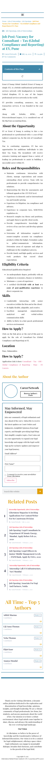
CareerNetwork (15, 522)
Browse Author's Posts (30, 394)
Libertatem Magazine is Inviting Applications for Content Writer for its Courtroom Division (23, 515)
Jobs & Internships (14, 21)
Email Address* (11, 453)
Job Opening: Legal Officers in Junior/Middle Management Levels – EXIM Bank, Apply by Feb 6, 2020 (25, 554)
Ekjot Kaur (8, 649)
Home (4, 21)
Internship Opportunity (17, 509)
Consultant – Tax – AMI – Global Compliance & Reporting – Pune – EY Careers (22, 364)
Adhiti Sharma (10, 615)
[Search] (40, 491)
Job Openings (26, 21)
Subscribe (11, 480)
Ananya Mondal (10, 661)
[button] (22, 14)
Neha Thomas (9, 638)
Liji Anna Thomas (11, 627)
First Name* (9, 464)
